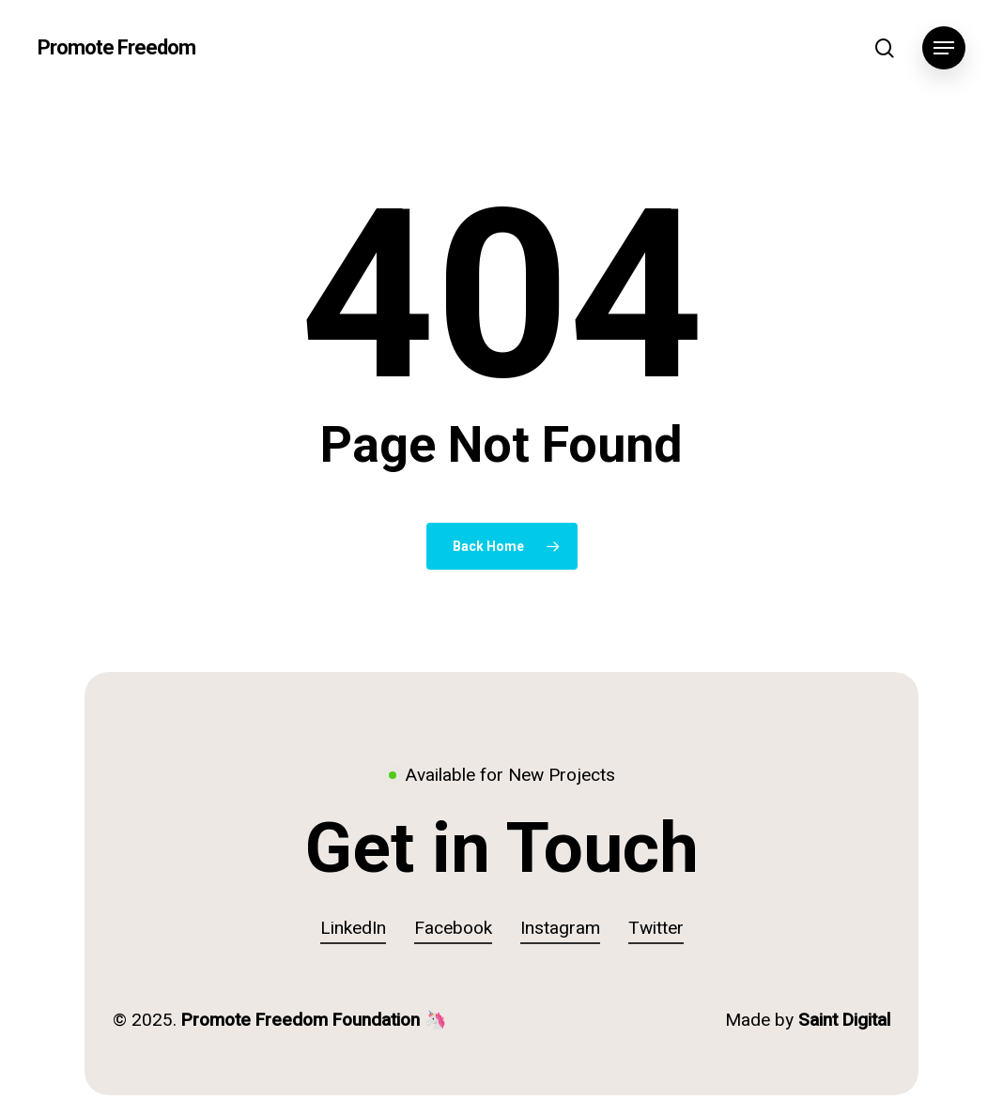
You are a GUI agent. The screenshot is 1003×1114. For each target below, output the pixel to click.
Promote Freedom (116, 48)
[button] (943, 48)
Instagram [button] (560, 928)
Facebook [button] (453, 928)
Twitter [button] (656, 928)
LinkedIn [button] (353, 928)
